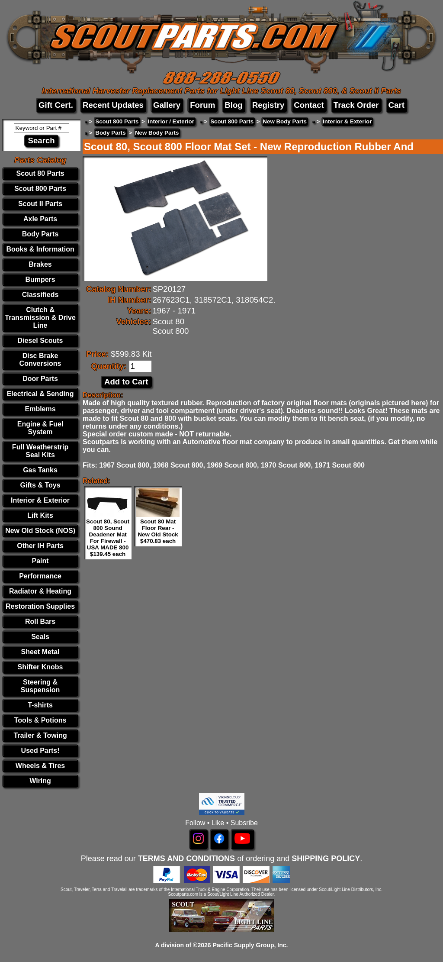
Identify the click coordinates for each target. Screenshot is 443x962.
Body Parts (40, 234)
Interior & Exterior (40, 500)
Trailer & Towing (40, 735)
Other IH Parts (40, 545)
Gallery (166, 105)
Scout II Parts (40, 203)
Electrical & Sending (40, 393)
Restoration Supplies (40, 606)
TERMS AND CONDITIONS (186, 858)
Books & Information (40, 249)
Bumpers (40, 279)
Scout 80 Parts (40, 173)
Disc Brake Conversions (40, 359)
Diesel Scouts (40, 340)
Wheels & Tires (40, 765)
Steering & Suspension (40, 686)
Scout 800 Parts (40, 188)
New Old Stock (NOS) (40, 530)
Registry (268, 105)
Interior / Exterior (171, 121)
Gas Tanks (40, 470)
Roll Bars (40, 621)
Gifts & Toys (40, 485)
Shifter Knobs (40, 667)
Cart (396, 105)
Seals (40, 636)
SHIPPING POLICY (326, 858)
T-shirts (40, 705)
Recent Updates (113, 105)
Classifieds (40, 294)
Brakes (40, 264)
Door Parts (40, 378)
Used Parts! (40, 750)
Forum (202, 105)
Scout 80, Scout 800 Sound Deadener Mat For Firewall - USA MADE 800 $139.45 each (107, 537)
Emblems (40, 409)
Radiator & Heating (40, 591)
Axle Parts (40, 219)
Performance (40, 576)
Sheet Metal (40, 651)
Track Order (356, 105)
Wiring (40, 780)
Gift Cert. (56, 105)
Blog (233, 105)
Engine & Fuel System (40, 428)
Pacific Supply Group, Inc (249, 945)
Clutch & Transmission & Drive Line (40, 317)
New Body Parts (284, 121)
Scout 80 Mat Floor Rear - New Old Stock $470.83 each (158, 531)
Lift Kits (40, 515)
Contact (309, 105)
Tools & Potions (40, 720)
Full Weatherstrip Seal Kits (40, 450)
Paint (40, 561)
